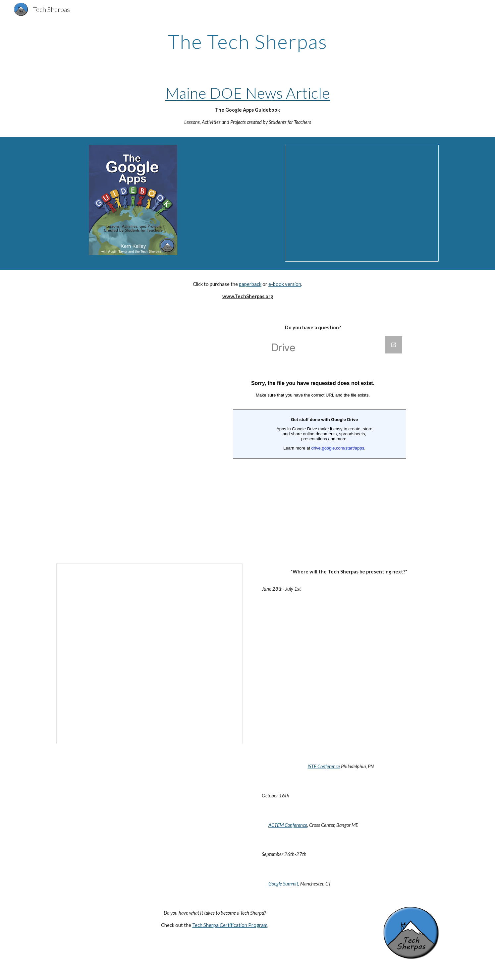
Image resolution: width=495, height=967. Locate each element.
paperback (250, 284)
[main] (247, 41)
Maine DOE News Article (247, 93)
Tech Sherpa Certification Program (229, 925)
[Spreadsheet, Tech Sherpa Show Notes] (149, 653)
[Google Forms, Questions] (313, 441)
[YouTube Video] (149, 366)
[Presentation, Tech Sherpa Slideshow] (362, 203)
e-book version (284, 284)
